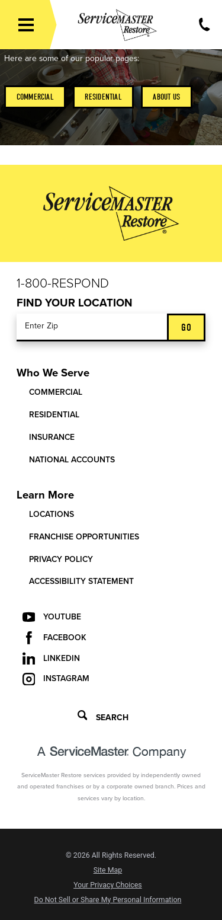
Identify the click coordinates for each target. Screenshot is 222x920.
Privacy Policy (61, 559)
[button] (26, 24)
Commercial (35, 97)
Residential (103, 97)
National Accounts (72, 460)
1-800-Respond (63, 283)
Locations (51, 514)
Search (103, 716)
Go (186, 327)
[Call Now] (204, 24)
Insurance (52, 437)
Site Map (108, 870)
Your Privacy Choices (107, 885)
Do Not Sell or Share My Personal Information (108, 899)
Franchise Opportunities (84, 537)
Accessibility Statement (81, 581)
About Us (166, 97)
